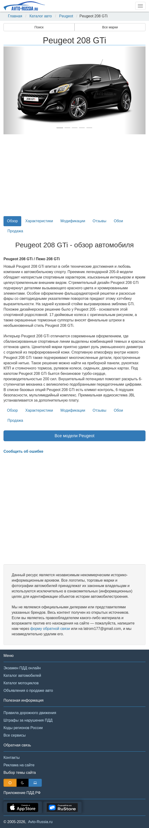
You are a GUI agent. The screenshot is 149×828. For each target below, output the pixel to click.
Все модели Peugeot (75, 435)
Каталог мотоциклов (21, 683)
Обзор (12, 221)
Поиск (39, 27)
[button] (14, 90)
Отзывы (99, 221)
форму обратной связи (50, 629)
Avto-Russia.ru (40, 822)
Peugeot (66, 16)
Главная (15, 16)
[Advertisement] (74, 178)
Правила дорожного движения (30, 713)
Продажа (15, 231)
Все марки (110, 27)
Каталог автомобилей (22, 675)
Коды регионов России (23, 728)
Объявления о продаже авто (28, 691)
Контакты (12, 758)
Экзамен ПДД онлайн (22, 668)
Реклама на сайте (19, 765)
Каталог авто (40, 16)
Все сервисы (15, 735)
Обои (118, 221)
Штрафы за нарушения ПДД (28, 720)
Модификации (72, 221)
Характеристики (39, 221)
